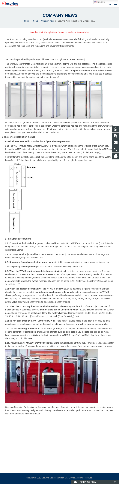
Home (26, 21)
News (35, 21)
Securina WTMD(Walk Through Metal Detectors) (50, 39)
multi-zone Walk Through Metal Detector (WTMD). (62, 59)
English (99, 2)
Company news (59, 15)
